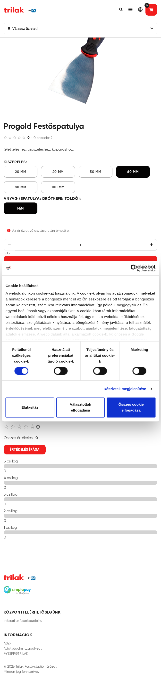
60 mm (133, 172)
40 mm (58, 172)
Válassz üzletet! (80, 28)
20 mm (20, 172)
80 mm (20, 187)
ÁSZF (7, 643)
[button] (121, 10)
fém (20, 208)
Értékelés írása (25, 449)
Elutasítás (30, 407)
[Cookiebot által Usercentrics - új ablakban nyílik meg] (134, 268)
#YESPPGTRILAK (16, 654)
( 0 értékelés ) (42, 138)
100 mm (57, 187)
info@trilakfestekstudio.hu (23, 621)
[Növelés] (151, 245)
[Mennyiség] (80, 245)
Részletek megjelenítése (125, 389)
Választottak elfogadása (80, 407)
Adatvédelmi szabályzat (23, 648)
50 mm (95, 172)
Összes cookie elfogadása (131, 407)
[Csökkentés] (9, 245)
